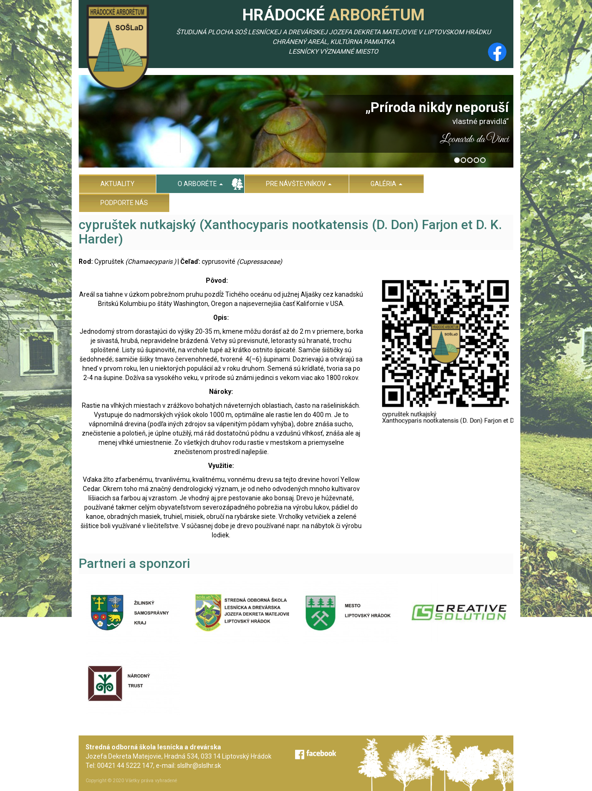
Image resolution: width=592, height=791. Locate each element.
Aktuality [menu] (117, 183)
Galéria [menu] (386, 183)
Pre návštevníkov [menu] (299, 183)
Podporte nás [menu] (124, 202)
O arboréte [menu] (200, 183)
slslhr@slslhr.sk (199, 765)
